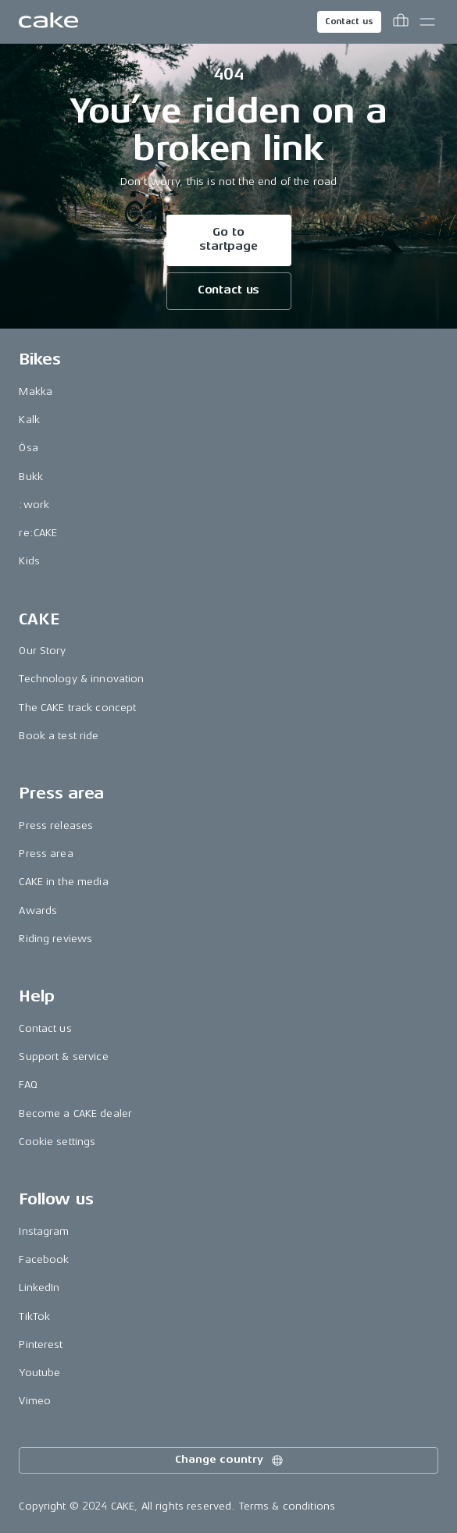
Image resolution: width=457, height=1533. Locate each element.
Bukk (31, 476)
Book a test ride (58, 736)
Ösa (28, 447)
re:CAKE (38, 533)
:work (34, 504)
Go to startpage (228, 239)
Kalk (29, 419)
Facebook (44, 1259)
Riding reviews (55, 938)
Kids (29, 561)
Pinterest (40, 1344)
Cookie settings (57, 1141)
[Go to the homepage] (48, 21)
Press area (46, 853)
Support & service (63, 1056)
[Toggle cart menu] (400, 22)
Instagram (44, 1231)
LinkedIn (39, 1287)
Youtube (39, 1372)
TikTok (34, 1316)
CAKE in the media (63, 881)
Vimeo (35, 1401)
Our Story (42, 650)
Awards (38, 910)
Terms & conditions (287, 1506)
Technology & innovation (81, 679)
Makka (35, 391)
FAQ (28, 1084)
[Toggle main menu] (427, 22)
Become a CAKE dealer (75, 1113)
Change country (229, 1460)
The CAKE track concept (77, 707)
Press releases (56, 825)
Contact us (349, 21)
